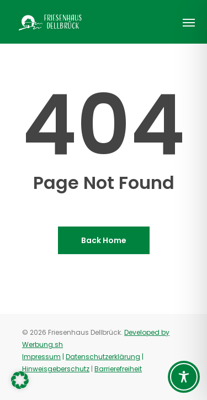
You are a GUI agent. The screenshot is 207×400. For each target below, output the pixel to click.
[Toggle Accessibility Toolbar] (184, 377)
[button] (189, 22)
